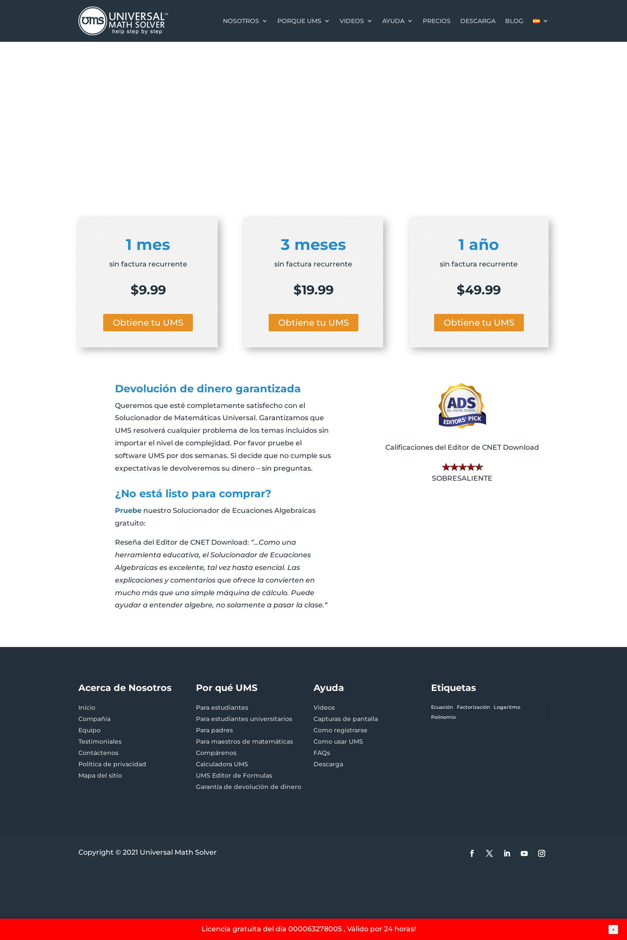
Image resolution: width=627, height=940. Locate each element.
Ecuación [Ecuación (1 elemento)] (442, 707)
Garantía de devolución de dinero (248, 787)
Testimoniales (99, 741)
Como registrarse (340, 730)
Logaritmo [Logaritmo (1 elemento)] (507, 707)
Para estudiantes (222, 707)
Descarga (478, 21)
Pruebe (128, 510)
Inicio (86, 707)
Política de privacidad (112, 764)
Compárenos (216, 753)
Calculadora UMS (222, 764)
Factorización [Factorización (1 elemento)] (473, 707)
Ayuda (393, 21)
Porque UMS (299, 21)
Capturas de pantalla (346, 719)
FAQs (322, 753)
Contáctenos (98, 753)
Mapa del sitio (100, 775)
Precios (437, 21)
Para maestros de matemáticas (244, 741)
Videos (352, 21)
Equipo (89, 730)
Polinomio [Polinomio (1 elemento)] (443, 717)
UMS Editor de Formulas (234, 775)
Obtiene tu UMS (148, 322)
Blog (514, 21)
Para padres (214, 730)
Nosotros (241, 21)
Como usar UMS (338, 741)
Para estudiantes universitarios (244, 719)
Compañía (94, 719)
